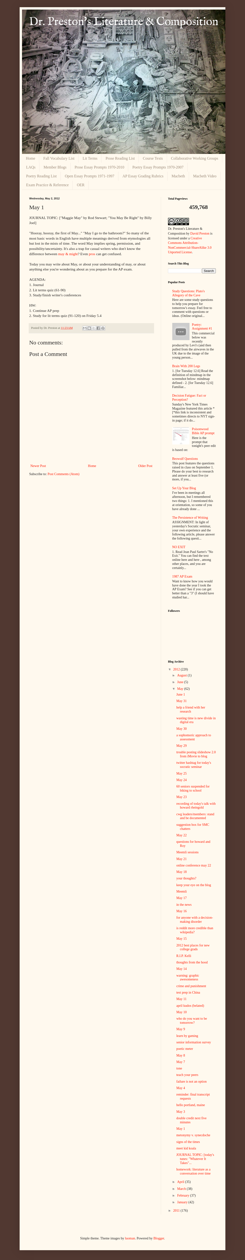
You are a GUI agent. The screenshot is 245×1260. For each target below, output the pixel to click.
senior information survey (193, 1042)
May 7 (180, 1062)
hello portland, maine (190, 1105)
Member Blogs (55, 167)
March (182, 1189)
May (180, 689)
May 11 (181, 999)
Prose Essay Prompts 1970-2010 (99, 167)
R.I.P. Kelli (183, 956)
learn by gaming (187, 1036)
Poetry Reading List (41, 176)
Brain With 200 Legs (186, 366)
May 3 (180, 1112)
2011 (177, 1210)
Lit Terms (90, 158)
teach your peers (187, 1075)
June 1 (180, 694)
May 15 (181, 938)
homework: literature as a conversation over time (193, 1171)
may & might (68, 254)
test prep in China (188, 992)
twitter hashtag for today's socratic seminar (193, 765)
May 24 (181, 780)
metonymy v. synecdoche (193, 1135)
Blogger (158, 1238)
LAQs (30, 167)
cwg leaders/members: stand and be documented (195, 816)
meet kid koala (186, 1148)
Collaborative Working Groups (194, 158)
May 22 (181, 835)
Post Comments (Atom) (63, 474)
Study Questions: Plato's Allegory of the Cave (188, 293)
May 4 (180, 1088)
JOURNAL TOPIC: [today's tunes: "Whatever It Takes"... (195, 1159)
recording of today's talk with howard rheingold (196, 806)
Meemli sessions (187, 852)
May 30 (181, 729)
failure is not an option (191, 1081)
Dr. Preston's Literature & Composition (123, 22)
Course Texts (153, 158)
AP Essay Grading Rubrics (142, 176)
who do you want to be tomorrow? (191, 1020)
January (182, 1202)
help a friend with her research (190, 709)
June (180, 682)
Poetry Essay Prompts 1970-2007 (158, 167)
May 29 (181, 746)
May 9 (180, 1029)
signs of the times (188, 1142)
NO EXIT (179, 547)
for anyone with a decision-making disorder (194, 919)
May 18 (181, 872)
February (183, 1195)
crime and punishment (191, 986)
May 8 (180, 1055)
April (181, 1182)
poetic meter (184, 1049)
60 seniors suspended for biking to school (193, 788)
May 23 (181, 797)
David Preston (199, 233)
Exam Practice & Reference (47, 185)
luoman (130, 1238)
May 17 (181, 898)
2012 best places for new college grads (193, 947)
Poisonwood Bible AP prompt (203, 431)
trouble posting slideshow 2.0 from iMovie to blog (196, 754)
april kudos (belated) (190, 1005)
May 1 (180, 1129)
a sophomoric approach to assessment (193, 737)
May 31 (181, 701)
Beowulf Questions (185, 459)
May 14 (181, 969)
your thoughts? (186, 878)
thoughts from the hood (192, 962)
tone (179, 1068)
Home (30, 158)
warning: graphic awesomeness (187, 977)
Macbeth (178, 176)
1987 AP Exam (182, 576)
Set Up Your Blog (184, 488)
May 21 (181, 859)
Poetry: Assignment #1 (202, 327)
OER (80, 185)
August (182, 675)
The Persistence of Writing (190, 517)
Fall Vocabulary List (58, 158)
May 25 (181, 773)
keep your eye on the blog (193, 885)
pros (92, 254)
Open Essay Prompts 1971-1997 (89, 176)
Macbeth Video (205, 176)
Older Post (145, 466)
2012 (177, 669)
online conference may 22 (193, 865)
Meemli (181, 891)
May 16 (181, 911)
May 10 (181, 1012)
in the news (184, 904)
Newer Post (38, 466)
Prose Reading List (120, 158)
